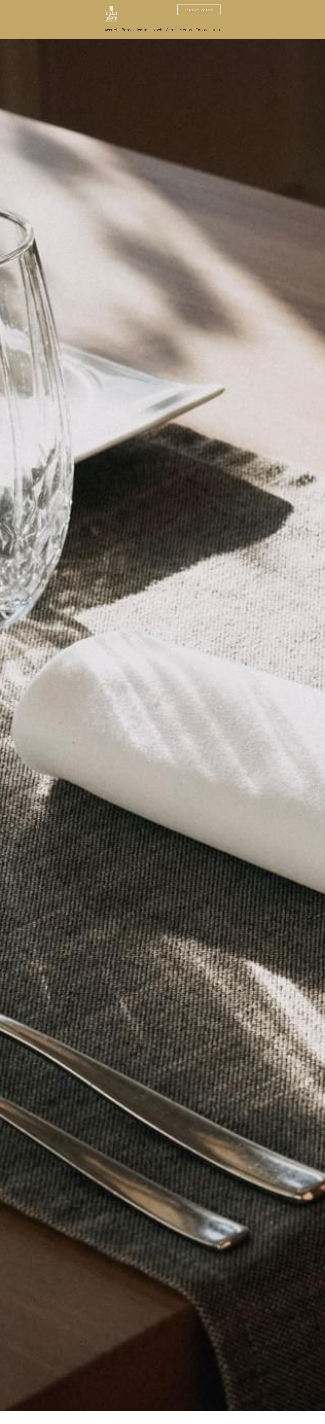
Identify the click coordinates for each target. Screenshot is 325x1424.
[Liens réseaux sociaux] (214, 30)
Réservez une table (199, 10)
